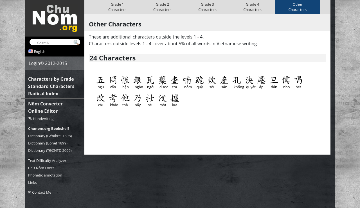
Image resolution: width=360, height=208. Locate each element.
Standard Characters (51, 86)
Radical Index (43, 94)
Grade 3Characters (207, 7)
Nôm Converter (45, 104)
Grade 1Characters (117, 7)
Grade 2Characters (162, 7)
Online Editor (43, 111)
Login (34, 63)
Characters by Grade (51, 79)
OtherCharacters (298, 7)
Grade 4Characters (252, 7)
